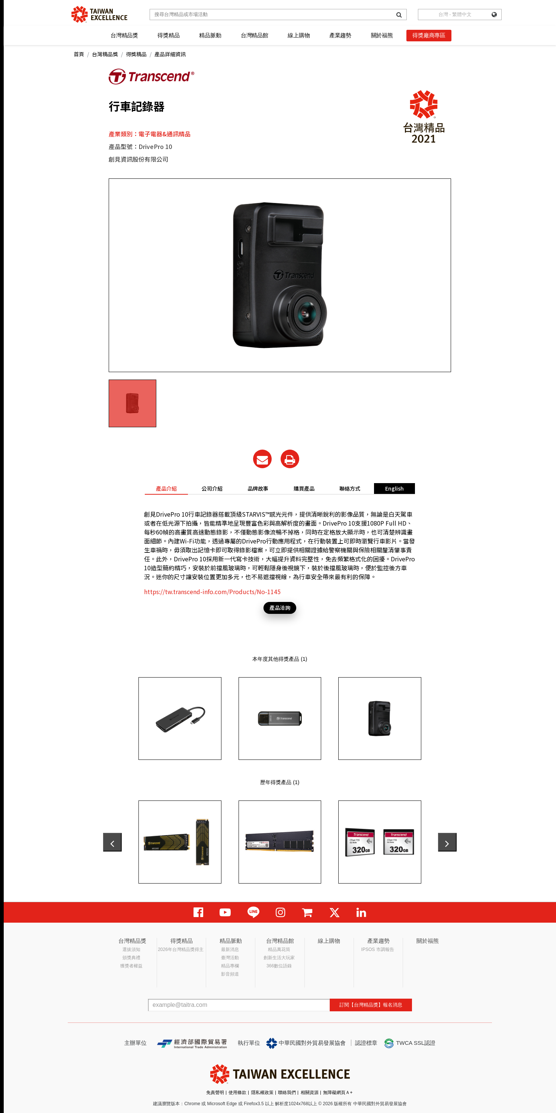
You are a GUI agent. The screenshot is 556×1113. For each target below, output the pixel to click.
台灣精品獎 (124, 35)
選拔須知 (131, 949)
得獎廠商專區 (428, 35)
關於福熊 (382, 35)
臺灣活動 (230, 957)
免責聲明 (215, 1092)
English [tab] (394, 488)
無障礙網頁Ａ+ (337, 1092)
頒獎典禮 (131, 957)
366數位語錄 (279, 966)
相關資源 (310, 1092)
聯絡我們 (287, 1092)
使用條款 (237, 1092)
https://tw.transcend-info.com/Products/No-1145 (212, 591)
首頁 (79, 54)
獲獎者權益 (131, 966)
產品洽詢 (279, 607)
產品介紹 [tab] (166, 488)
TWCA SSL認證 (409, 1043)
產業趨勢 (340, 35)
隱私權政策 (262, 1092)
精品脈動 (210, 35)
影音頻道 (230, 974)
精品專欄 (230, 966)
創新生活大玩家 (279, 957)
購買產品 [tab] (304, 488)
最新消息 (230, 949)
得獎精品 (168, 35)
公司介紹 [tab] (212, 488)
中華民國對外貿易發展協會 (306, 1043)
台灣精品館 (254, 35)
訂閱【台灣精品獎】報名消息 (370, 1005)
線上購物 (299, 35)
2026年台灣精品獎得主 (181, 949)
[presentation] (112, 842)
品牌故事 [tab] (257, 488)
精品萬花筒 (279, 949)
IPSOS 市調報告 (377, 949)
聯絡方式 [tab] (349, 488)
